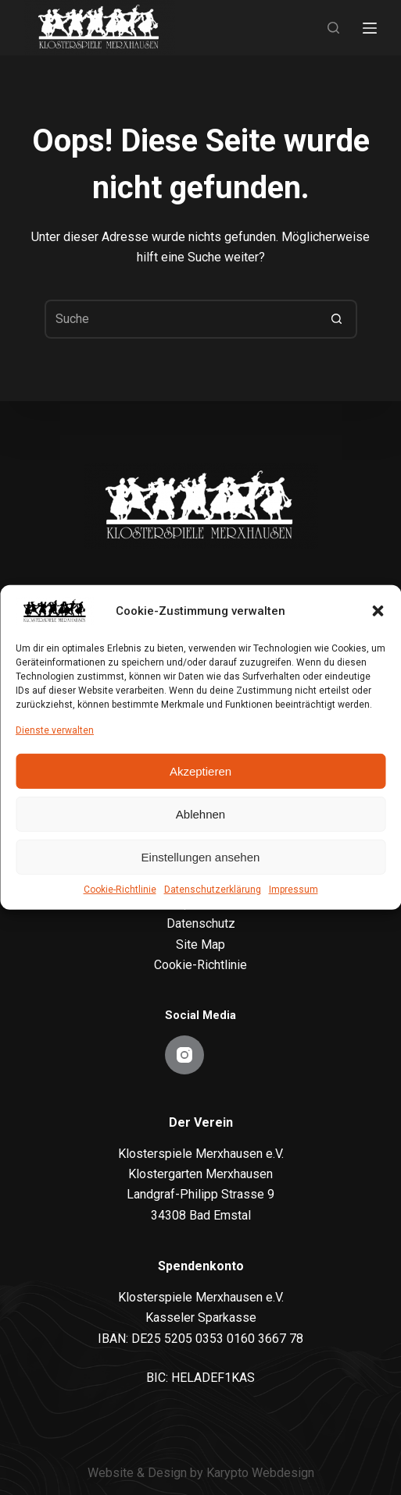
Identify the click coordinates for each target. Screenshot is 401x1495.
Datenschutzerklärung (212, 889)
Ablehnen (200, 814)
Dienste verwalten (55, 730)
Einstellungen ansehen (200, 857)
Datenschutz (200, 923)
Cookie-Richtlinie (120, 889)
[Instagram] (184, 1054)
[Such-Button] (337, 319)
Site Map (200, 944)
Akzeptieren (200, 771)
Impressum (293, 889)
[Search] (333, 28)
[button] (377, 611)
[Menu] (370, 28)
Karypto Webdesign (260, 1472)
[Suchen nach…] (181, 319)
